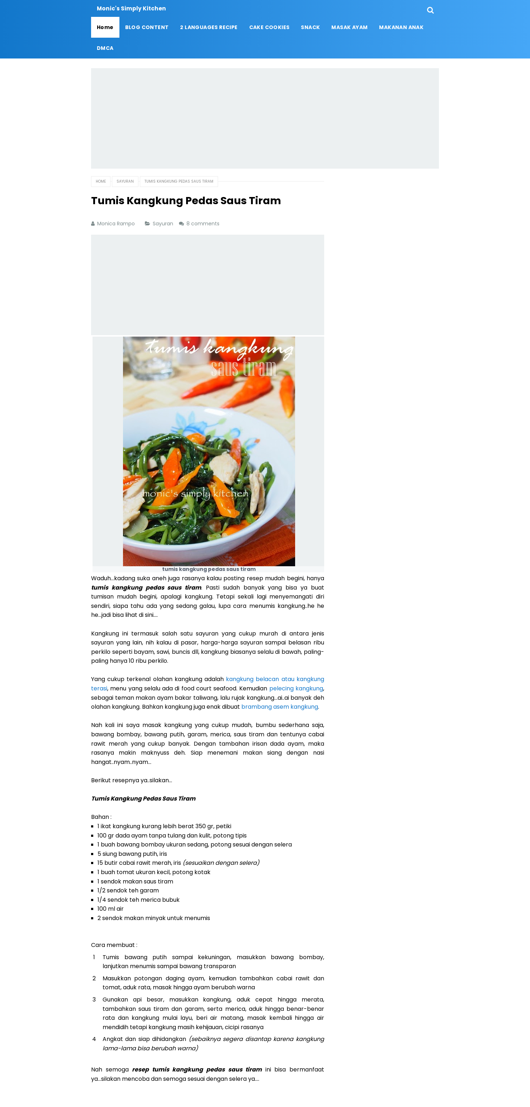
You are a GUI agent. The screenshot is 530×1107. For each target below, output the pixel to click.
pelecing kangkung (296, 688)
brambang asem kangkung (279, 707)
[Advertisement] (265, 118)
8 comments (203, 223)
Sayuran (164, 223)
